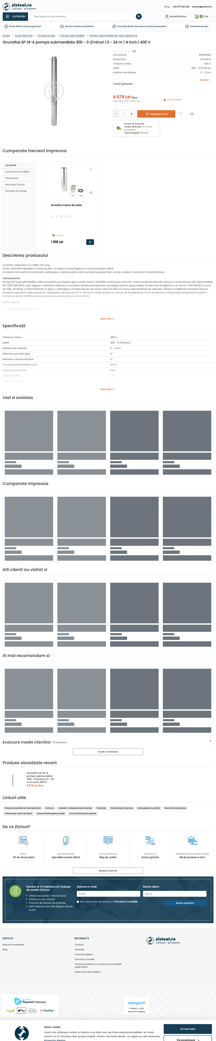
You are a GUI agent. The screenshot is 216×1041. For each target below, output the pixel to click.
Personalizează (188, 1024)
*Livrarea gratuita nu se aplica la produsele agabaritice (98, 966)
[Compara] (192, 113)
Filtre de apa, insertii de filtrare (18, 813)
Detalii (48, 1034)
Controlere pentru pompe (122, 808)
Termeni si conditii (84, 959)
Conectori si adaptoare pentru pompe (75, 808)
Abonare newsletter (13, 944)
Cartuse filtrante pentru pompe (51, 813)
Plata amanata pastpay (88, 972)
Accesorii (10, 165)
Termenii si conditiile (126, 901)
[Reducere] (116, 113)
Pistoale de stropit (16, 191)
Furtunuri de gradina (17, 171)
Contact (79, 944)
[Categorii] (15, 16)
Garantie (195, 26)
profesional (87, 26)
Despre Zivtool (108, 870)
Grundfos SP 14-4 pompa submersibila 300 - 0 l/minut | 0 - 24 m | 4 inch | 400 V (40, 777)
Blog (167, 6)
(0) (134, 51)
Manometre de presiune (175, 808)
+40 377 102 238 (180, 6)
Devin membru (185, 903)
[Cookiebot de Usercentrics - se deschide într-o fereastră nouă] (22, 1034)
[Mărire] (131, 113)
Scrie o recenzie (108, 751)
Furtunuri (49, 808)
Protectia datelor (84, 954)
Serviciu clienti (72, 26)
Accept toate (187, 1013)
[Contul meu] (175, 16)
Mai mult (106, 318)
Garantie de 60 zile (127, 26)
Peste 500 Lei (16, 26)
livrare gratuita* (33, 26)
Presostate (11, 178)
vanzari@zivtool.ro (202, 6)
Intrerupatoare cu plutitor (149, 808)
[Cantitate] (124, 113)
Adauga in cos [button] (90, 242)
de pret (204, 26)
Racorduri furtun (15, 184)
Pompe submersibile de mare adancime (23, 808)
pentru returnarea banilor (152, 26)
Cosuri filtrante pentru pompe (82, 813)
